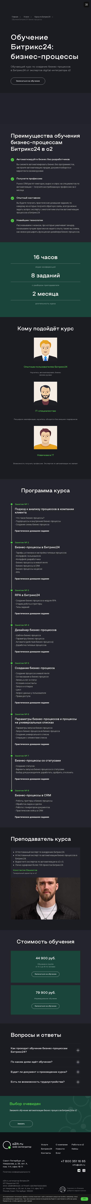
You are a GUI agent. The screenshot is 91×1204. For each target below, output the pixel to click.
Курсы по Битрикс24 (42, 17)
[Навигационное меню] (86, 4)
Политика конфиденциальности (16, 1172)
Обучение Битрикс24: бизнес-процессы (27, 19)
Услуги (26, 17)
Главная (15, 17)
